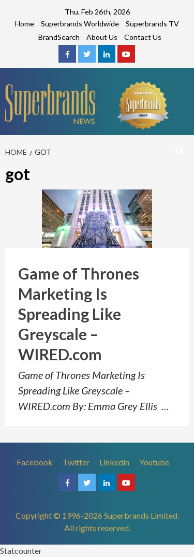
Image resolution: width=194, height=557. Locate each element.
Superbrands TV (152, 23)
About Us (101, 37)
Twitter (76, 462)
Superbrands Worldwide (80, 23)
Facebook (35, 462)
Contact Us (142, 37)
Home (24, 23)
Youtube (154, 462)
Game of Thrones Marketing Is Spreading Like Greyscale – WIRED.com (78, 313)
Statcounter (21, 550)
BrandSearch (59, 37)
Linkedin (114, 462)
